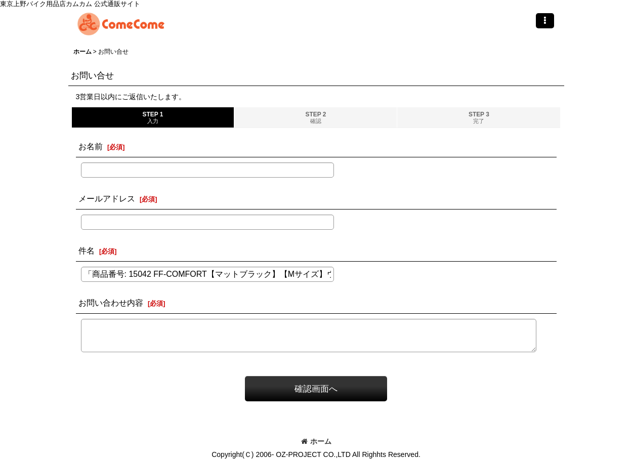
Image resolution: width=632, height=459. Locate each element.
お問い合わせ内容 (110, 302)
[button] (545, 20)
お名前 (90, 146)
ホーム (316, 441)
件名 (86, 250)
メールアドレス (106, 198)
